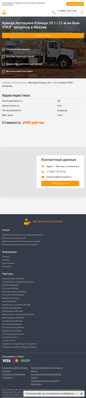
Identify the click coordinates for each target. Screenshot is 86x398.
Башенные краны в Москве (14, 292)
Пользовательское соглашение (45, 381)
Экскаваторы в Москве (12, 321)
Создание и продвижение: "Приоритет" (19, 344)
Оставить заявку (43, 35)
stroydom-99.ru (8, 340)
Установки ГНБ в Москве (13, 295)
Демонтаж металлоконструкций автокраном (22, 235)
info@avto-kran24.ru (61, 177)
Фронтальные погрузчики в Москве (18, 314)
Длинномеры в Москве (12, 311)
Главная (6, 82)
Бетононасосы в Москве (13, 327)
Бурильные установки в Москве (16, 305)
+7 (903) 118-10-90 (66, 11)
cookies (78, 394)
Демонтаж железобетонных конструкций (21, 241)
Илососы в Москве (10, 288)
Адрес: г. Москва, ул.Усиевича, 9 (63, 166)
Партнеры (7, 273)
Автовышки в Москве (11, 308)
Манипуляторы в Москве (13, 278)
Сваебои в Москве (10, 285)
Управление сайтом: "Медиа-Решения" (19, 347)
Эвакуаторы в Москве (12, 331)
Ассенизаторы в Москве (13, 334)
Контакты (6, 266)
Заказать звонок (60, 183)
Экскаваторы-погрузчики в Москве (18, 282)
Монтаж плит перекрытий (13, 238)
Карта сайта (36, 384)
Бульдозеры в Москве (12, 324)
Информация (9, 251)
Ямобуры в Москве (10, 298)
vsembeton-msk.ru (10, 337)
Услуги (6, 230)
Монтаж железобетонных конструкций (19, 245)
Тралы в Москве (9, 301)
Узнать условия (75, 4)
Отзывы (5, 260)
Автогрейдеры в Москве (13, 318)
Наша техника (19, 82)
